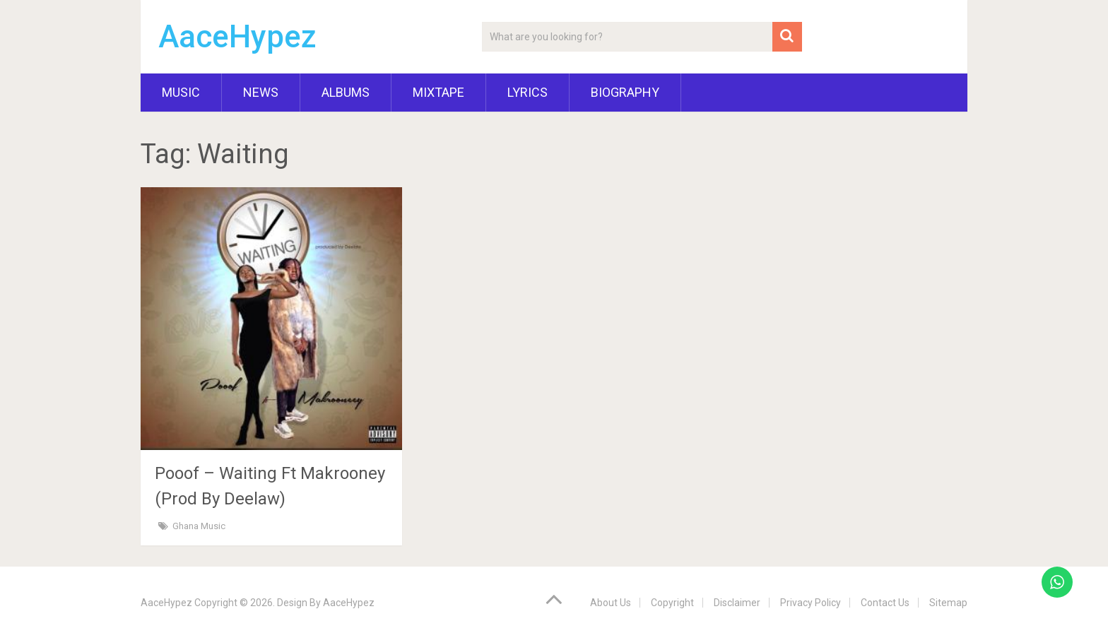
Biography (625, 92)
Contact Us (885, 602)
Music (181, 92)
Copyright (672, 602)
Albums (346, 92)
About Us (610, 602)
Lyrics (527, 92)
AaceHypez (237, 36)
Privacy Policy (810, 602)
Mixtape (438, 92)
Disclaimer (737, 602)
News (260, 92)
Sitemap (948, 602)
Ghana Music (198, 526)
